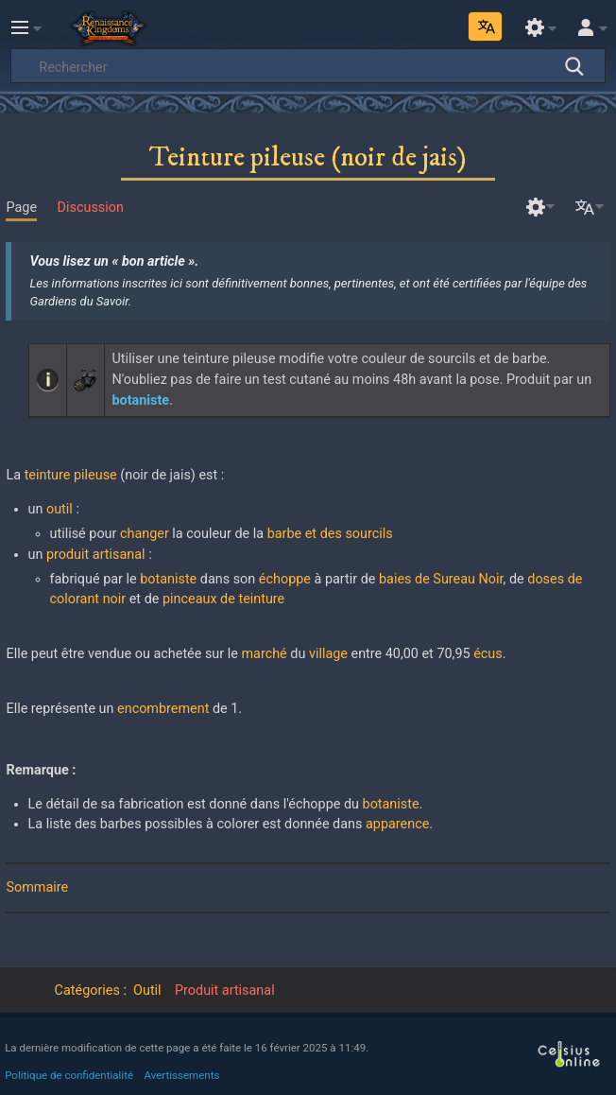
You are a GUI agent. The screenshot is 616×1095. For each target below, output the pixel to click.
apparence (397, 824)
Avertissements (182, 1075)
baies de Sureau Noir (441, 579)
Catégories (87, 990)
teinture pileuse (71, 475)
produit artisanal (95, 555)
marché (263, 654)
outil (59, 509)
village (328, 654)
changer (144, 534)
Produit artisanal (225, 990)
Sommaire (37, 887)
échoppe (285, 579)
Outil (147, 990)
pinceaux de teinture (223, 599)
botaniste (168, 579)
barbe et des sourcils (330, 534)
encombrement (163, 709)
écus (488, 654)
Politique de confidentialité (69, 1075)
